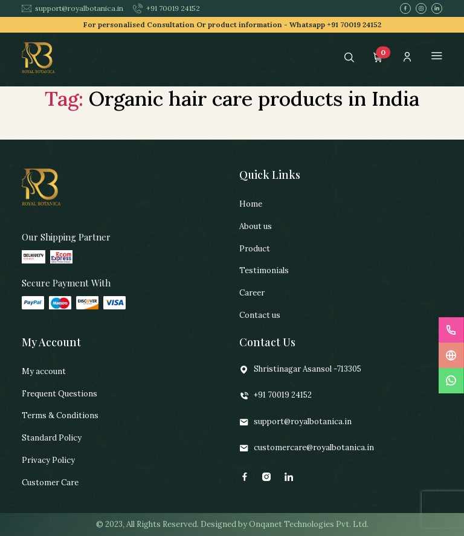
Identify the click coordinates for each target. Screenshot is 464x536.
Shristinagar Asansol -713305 (300, 369)
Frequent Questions (59, 394)
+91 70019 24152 (166, 8)
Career (252, 293)
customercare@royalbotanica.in (306, 448)
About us (255, 226)
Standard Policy (52, 438)
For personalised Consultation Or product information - (232, 24)
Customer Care (50, 482)
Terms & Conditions (60, 415)
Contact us (259, 315)
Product (254, 249)
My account (44, 371)
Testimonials (264, 270)
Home (250, 204)
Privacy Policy (48, 460)
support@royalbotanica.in (72, 8)
